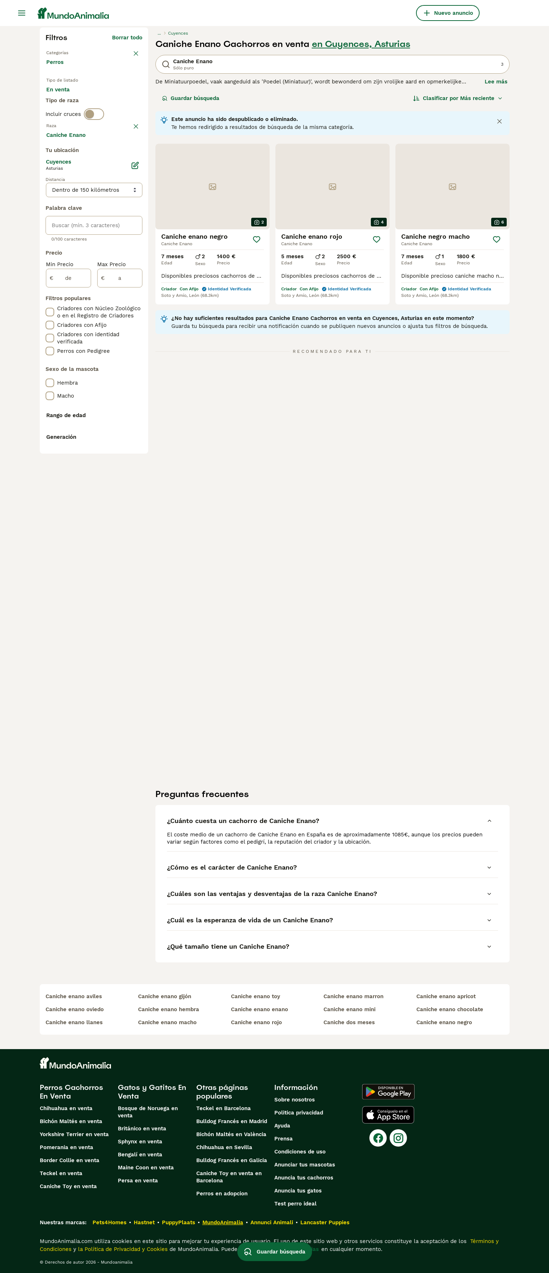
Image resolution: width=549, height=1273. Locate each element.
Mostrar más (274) (117, 320)
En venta (64, 98)
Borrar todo (127, 37)
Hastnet (144, 1222)
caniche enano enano (259, 1009)
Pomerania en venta (66, 1147)
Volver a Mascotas (70, 52)
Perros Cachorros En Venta (71, 1091)
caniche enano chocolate (449, 1009)
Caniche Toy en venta (68, 1186)
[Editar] (135, 350)
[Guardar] (256, 239)
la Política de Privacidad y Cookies (122, 1249)
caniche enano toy (255, 996)
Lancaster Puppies (324, 1222)
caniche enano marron (353, 996)
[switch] (94, 143)
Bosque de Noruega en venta (148, 1112)
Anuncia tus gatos (298, 1190)
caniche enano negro (444, 1022)
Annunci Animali (271, 1222)
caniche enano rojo (256, 1022)
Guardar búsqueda (190, 98)
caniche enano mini (349, 1009)
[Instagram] (398, 1138)
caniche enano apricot (446, 996)
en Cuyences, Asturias (361, 44)
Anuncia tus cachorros (303, 1177)
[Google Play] (388, 1091)
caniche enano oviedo (75, 1009)
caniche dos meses (349, 1022)
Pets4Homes (109, 1222)
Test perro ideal (295, 1203)
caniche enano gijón (164, 996)
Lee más (496, 81)
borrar (134, 156)
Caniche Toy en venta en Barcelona (229, 1177)
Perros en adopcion (222, 1193)
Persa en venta (138, 1180)
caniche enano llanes (74, 1022)
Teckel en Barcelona (223, 1108)
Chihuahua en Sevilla (224, 1147)
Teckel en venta (61, 1173)
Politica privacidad (298, 1112)
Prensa (283, 1138)
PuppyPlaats (178, 1222)
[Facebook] (378, 1138)
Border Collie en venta (69, 1160)
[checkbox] (50, 191)
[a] (119, 463)
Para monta (67, 115)
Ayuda (282, 1125)
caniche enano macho (167, 1022)
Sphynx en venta (140, 1141)
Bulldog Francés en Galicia (231, 1160)
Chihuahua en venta (66, 1108)
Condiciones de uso (300, 1151)
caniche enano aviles (74, 996)
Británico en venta (142, 1128)
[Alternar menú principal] (21, 13)
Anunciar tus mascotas (304, 1164)
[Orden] (458, 98)
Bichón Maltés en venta (71, 1121)
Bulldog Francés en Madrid (231, 1121)
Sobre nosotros (294, 1099)
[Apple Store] (388, 1114)
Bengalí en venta (140, 1154)
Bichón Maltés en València (231, 1134)
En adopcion (107, 98)
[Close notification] (499, 121)
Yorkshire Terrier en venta (74, 1134)
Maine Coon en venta (146, 1167)
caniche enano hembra (168, 1009)
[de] (68, 463)
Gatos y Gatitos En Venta (152, 1091)
